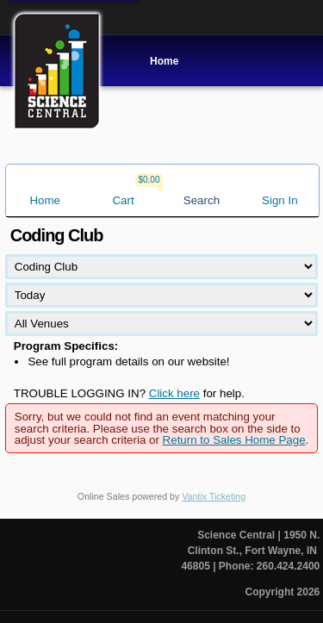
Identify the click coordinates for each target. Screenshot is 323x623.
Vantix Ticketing (213, 496)
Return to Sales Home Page (234, 439)
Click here (174, 393)
